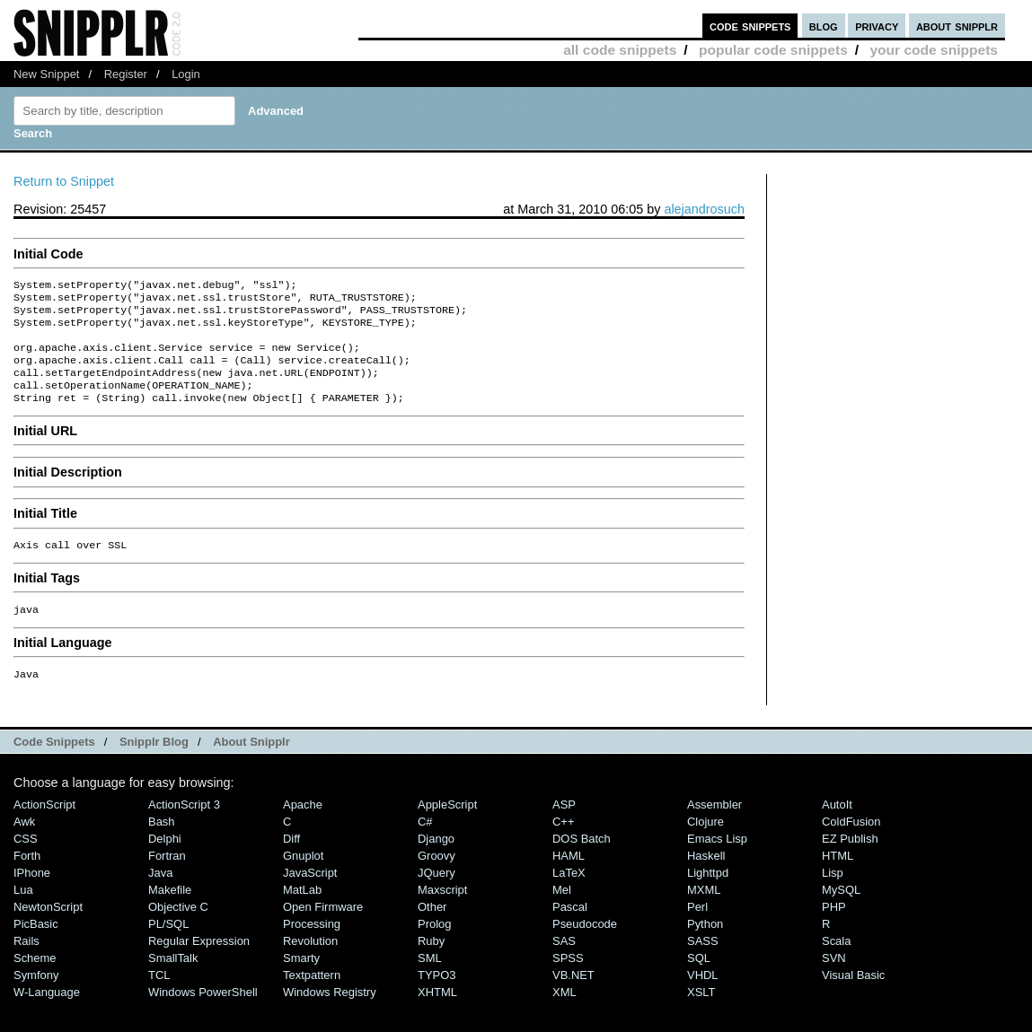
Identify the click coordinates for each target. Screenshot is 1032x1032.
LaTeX (569, 896)
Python (705, 947)
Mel (561, 913)
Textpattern (311, 998)
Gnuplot (303, 879)
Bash (161, 845)
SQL (698, 981)
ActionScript (44, 828)
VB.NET (573, 998)
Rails (26, 964)
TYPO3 (436, 998)
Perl (697, 930)
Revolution (310, 964)
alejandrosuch (704, 209)
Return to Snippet (63, 181)
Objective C (178, 930)
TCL (159, 998)
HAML (568, 879)
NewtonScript (48, 930)
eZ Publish (850, 862)
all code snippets (619, 49)
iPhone (31, 896)
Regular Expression (199, 964)
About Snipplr (251, 765)
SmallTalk (173, 981)
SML (430, 981)
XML (564, 1015)
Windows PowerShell (203, 1015)
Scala (836, 964)
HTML (837, 879)
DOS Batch (581, 862)
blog (823, 25)
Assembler (714, 828)
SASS (703, 964)
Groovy (436, 879)
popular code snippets (773, 49)
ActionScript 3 (184, 828)
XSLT (701, 1015)
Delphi (164, 862)
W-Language (46, 1015)
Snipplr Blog (154, 765)
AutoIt (837, 828)
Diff (291, 862)
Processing (311, 947)
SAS (564, 964)
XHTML (437, 1015)
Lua (23, 913)
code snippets (750, 25)
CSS (25, 862)
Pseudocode (584, 947)
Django (436, 862)
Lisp (832, 896)
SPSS (568, 981)
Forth (26, 879)
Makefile (169, 913)
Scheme (35, 981)
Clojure (705, 845)
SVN (834, 981)
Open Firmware (323, 930)
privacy (876, 25)
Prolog (434, 947)
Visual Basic (853, 998)
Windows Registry (329, 1015)
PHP (834, 930)
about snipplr (957, 25)
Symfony (35, 998)
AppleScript (447, 828)
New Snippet (46, 74)
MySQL (841, 913)
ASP (564, 828)
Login (186, 74)
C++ (563, 845)
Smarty (301, 981)
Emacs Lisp (717, 862)
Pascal (569, 930)
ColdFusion (851, 845)
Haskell (706, 879)
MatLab (302, 913)
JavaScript (310, 896)
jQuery (436, 896)
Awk (24, 845)
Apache (302, 828)
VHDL (703, 998)
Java (160, 896)
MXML (703, 913)
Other (432, 930)
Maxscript (442, 913)
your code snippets (933, 49)
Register (125, 74)
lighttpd (707, 896)
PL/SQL (168, 947)
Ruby (431, 964)
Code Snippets (54, 765)
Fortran (167, 879)
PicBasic (35, 947)
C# (425, 845)
